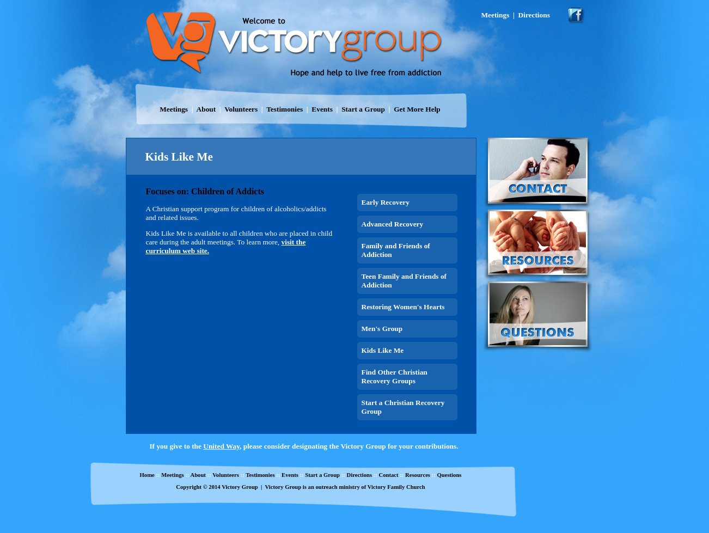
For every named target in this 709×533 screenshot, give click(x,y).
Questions (449, 475)
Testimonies (284, 109)
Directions (359, 475)
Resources (417, 475)
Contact (388, 475)
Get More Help (417, 109)
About (206, 109)
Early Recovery (385, 202)
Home (147, 475)
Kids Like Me (383, 350)
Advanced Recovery (393, 224)
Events (322, 109)
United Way (221, 446)
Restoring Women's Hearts (403, 307)
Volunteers (241, 109)
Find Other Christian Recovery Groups (394, 376)
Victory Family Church (396, 487)
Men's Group (382, 328)
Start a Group (363, 109)
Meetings (174, 109)
